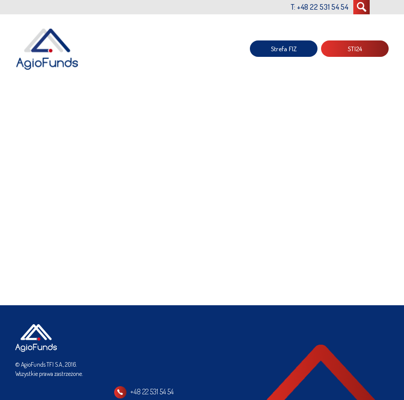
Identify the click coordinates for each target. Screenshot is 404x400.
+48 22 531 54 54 (152, 391)
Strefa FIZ (283, 49)
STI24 (355, 49)
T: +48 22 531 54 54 (319, 7)
